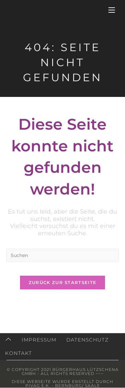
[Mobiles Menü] (111, 10)
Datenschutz (87, 340)
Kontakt (18, 353)
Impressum (39, 340)
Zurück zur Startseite (62, 282)
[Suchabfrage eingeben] (62, 255)
